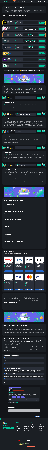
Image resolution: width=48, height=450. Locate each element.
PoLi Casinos (29, 271)
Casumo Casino (41, 428)
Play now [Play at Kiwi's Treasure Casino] (41, 65)
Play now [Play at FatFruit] (41, 53)
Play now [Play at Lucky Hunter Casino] (41, 34)
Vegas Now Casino (6, 104)
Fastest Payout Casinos (33, 427)
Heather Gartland (16, 402)
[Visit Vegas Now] (11, 27)
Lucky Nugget (40, 430)
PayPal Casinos (39, 289)
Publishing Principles (26, 430)
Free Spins (32, 424)
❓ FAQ (42, 70)
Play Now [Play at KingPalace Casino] (39, 147)
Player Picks (40, 422)
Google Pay (7, 236)
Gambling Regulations (26, 426)
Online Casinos (13, 1)
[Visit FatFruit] (10, 52)
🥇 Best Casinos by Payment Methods (9, 70)
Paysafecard (36, 213)
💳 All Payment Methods (23, 70)
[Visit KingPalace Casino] (10, 39)
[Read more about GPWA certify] (21, 444)
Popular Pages (33, 422)
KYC (24, 432)
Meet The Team (18, 428)
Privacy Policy (18, 430)
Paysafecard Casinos (8, 289)
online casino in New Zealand (22, 9)
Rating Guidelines (26, 428)
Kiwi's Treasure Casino (41, 434)
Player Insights (39, 1)
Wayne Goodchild (15, 388)
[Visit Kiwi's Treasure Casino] (10, 64)
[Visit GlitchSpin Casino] (10, 58)
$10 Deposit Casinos (33, 429)
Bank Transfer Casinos (18, 271)
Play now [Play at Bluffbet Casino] (41, 22)
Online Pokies (31, 1)
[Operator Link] (5, 22)
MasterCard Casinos (29, 289)
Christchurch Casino (41, 424)
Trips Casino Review (9, 48)
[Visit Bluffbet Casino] (11, 21)
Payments (35, 1)
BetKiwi (17, 422)
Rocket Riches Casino (41, 426)
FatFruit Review (8, 54)
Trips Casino (5, 154)
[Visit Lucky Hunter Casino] (11, 33)
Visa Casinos (19, 289)
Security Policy (18, 432)
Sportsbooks (18, 1)
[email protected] (28, 448)
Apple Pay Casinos (39, 271)
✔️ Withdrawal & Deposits (31, 70)
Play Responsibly (26, 424)
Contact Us (17, 426)
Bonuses (22, 1)
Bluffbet (20, 88)
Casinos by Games (26, 1)
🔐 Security (38, 70)
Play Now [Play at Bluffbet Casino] (39, 97)
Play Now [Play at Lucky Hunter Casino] (39, 131)
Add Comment (38, 416)
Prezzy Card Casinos (8, 271)
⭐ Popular (17, 70)
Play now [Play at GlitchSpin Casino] (41, 59)
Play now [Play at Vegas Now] (41, 28)
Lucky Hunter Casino (6, 120)
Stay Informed (26, 422)
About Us (17, 424)
